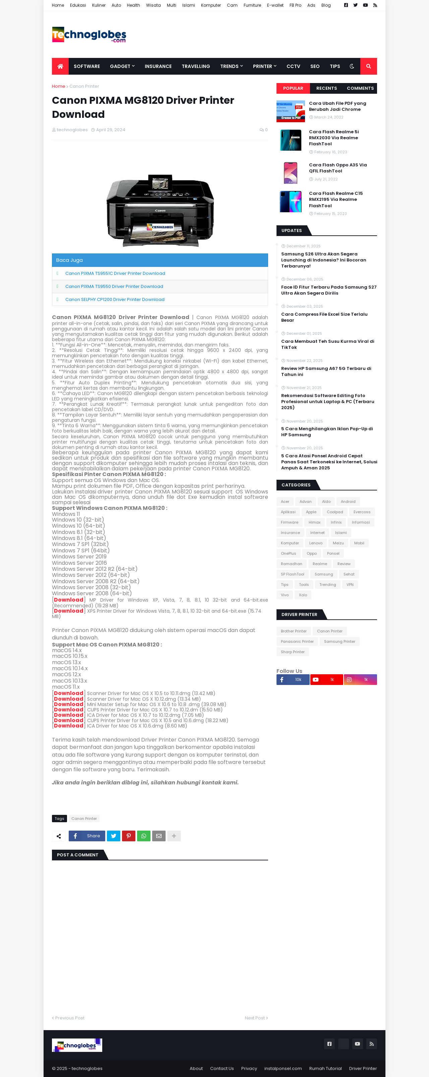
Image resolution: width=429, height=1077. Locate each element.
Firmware (289, 522)
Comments (360, 88)
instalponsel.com (283, 1068)
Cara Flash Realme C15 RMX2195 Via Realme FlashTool (336, 199)
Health (133, 5)
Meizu (338, 543)
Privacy (249, 1068)
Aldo (326, 501)
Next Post (255, 1018)
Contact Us (222, 1068)
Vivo (285, 595)
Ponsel (333, 553)
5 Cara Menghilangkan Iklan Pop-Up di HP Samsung (327, 432)
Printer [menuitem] (262, 66)
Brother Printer (294, 631)
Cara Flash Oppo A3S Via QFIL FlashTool (338, 168)
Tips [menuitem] (335, 66)
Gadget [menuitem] (120, 66)
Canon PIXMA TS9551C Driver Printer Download (115, 273)
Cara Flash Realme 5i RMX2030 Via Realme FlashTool (334, 138)
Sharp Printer (293, 652)
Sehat (349, 574)
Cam (232, 5)
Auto (116, 5)
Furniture (252, 5)
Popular (293, 88)
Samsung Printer (339, 641)
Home (58, 5)
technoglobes (87, 1068)
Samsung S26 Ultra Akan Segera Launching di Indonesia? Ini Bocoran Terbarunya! (323, 260)
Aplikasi (288, 512)
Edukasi (78, 5)
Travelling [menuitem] (196, 66)
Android (348, 501)
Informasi (361, 522)
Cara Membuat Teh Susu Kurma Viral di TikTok (327, 344)
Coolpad (335, 512)
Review (344, 563)
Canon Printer (84, 86)
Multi (171, 5)
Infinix (336, 522)
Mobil (359, 543)
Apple (311, 512)
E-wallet (275, 5)
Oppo (312, 553)
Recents (326, 88)
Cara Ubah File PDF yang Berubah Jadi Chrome (337, 106)
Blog (326, 5)
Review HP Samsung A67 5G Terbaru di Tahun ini (326, 372)
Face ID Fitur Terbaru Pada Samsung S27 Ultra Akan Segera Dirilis (329, 290)
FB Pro (295, 5)
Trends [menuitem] (229, 66)
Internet (317, 532)
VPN (350, 584)
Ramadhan (291, 563)
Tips (285, 584)
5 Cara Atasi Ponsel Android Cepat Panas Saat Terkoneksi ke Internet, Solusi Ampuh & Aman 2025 (329, 462)
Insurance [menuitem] (158, 66)
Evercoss (362, 512)
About (196, 1068)
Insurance (290, 532)
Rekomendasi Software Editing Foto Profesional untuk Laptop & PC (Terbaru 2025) (327, 402)
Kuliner (99, 5)
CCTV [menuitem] (293, 66)
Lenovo (315, 543)
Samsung (324, 574)
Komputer (211, 5)
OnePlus (288, 553)
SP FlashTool (292, 574)
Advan (306, 501)
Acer (285, 501)
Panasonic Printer (297, 641)
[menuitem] (60, 66)
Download (68, 600)
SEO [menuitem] (315, 66)
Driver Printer (363, 1068)
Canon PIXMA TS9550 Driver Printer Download (114, 286)
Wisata (153, 5)
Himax (314, 522)
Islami (188, 5)
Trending (327, 584)
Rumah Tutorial (325, 1068)
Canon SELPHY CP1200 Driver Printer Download (115, 299)
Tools (304, 584)
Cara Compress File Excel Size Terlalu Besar (324, 317)
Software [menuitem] (87, 66)
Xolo (303, 595)
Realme (320, 563)
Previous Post (69, 1018)
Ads (311, 5)
